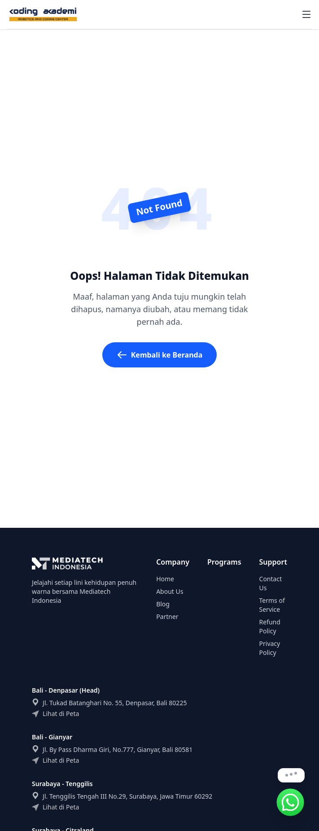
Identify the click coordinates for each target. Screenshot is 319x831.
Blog (163, 604)
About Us (169, 591)
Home (165, 579)
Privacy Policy (269, 648)
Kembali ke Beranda (160, 354)
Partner (167, 616)
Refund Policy (269, 626)
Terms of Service (272, 605)
